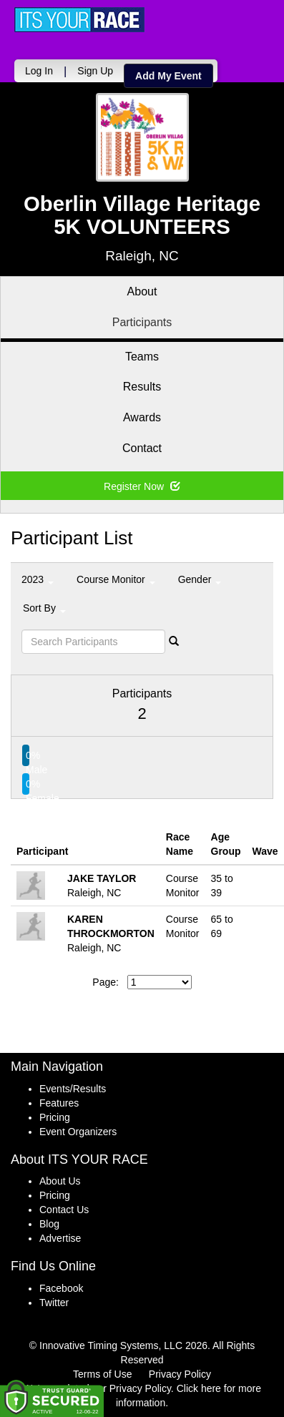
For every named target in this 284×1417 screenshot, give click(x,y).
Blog (49, 1224)
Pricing (54, 1117)
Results (142, 387)
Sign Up (95, 71)
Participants (142, 322)
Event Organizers (78, 1131)
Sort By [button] (44, 608)
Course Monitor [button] (116, 579)
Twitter (54, 1302)
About (142, 291)
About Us (60, 1181)
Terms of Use (102, 1374)
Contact (142, 448)
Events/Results (72, 1088)
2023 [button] (37, 579)
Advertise (60, 1238)
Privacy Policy (180, 1374)
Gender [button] (200, 579)
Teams (142, 356)
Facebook (61, 1288)
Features (59, 1103)
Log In (39, 71)
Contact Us (64, 1209)
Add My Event (168, 76)
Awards (142, 417)
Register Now (142, 486)
